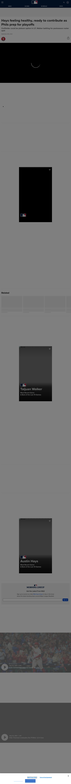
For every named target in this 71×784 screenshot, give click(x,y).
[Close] (68, 776)
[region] (35, 778)
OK (30, 780)
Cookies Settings (18, 780)
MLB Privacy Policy (29, 777)
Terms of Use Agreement (43, 777)
